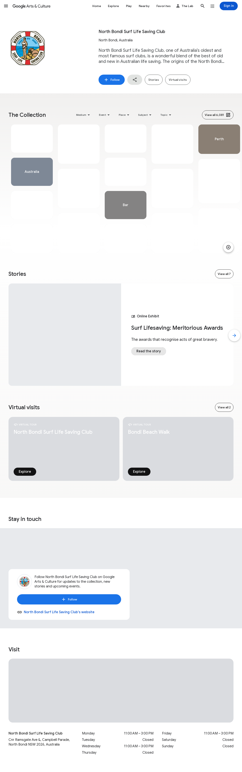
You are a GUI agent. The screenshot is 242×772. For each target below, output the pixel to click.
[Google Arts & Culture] (31, 6)
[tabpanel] (32, 188)
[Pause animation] (228, 247)
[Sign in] (229, 6)
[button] (6, 6)
